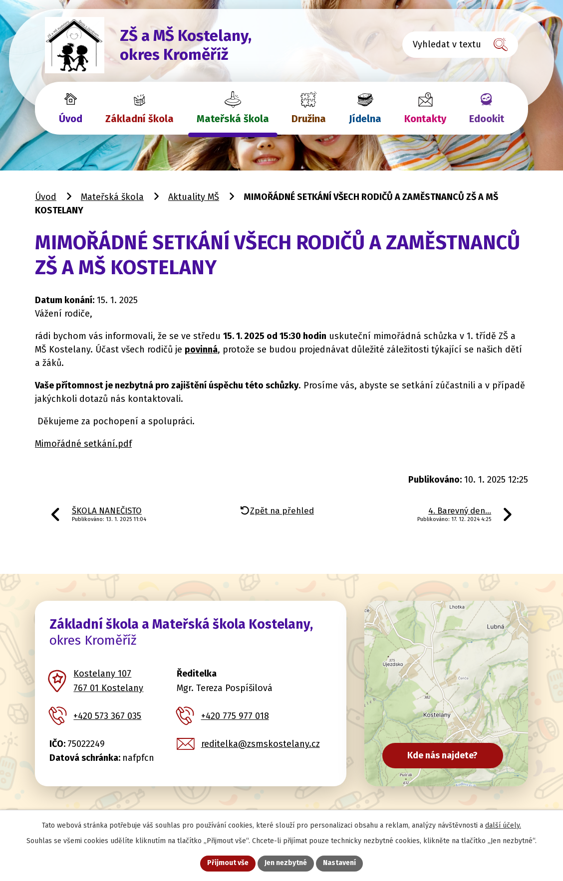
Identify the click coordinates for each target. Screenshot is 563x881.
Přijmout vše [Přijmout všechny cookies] (228, 863)
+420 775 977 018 (235, 715)
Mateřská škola (233, 119)
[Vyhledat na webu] (460, 44)
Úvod (70, 119)
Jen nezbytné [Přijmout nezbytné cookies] (286, 863)
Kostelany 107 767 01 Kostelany (108, 681)
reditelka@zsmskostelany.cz (260, 743)
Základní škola (139, 119)
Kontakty (425, 119)
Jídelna (365, 119)
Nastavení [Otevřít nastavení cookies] (339, 863)
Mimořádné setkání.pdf (83, 443)
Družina (308, 119)
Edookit (486, 119)
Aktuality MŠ (193, 196)
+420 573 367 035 (107, 715)
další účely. (503, 825)
